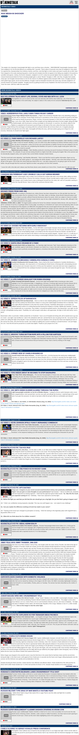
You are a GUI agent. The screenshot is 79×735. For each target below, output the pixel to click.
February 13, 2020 (11, 540)
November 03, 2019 (6, 726)
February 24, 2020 (11, 521)
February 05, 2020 (11, 574)
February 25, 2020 (10, 485)
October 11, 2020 (11, 276)
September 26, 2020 (11, 370)
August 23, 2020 (10, 420)
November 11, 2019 (8, 707)
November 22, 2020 (11, 135)
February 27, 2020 (11, 466)
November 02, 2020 (11, 240)
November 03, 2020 (11, 223)
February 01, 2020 (10, 593)
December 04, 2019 (11, 669)
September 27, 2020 (11, 350)
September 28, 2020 (11, 331)
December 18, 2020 (11, 110)
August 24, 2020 (11, 387)
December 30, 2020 (8, 94)
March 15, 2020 (10, 445)
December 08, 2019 (9, 633)
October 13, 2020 (11, 257)
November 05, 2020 (11, 188)
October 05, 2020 (11, 296)
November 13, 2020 (11, 171)
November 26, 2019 (8, 688)
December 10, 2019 (9, 612)
